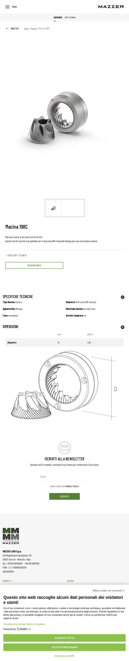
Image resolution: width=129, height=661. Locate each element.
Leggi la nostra (64, 486)
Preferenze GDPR (64, 656)
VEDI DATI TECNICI (16, 255)
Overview (58, 17)
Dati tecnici (70, 17)
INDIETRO (12, 28)
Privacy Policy (72, 486)
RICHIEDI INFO (34, 265)
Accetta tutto (64, 638)
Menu (11, 6)
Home (26, 28)
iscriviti (64, 496)
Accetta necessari (64, 647)
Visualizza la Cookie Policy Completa (24, 624)
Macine (34, 28)
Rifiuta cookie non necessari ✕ (109, 590)
